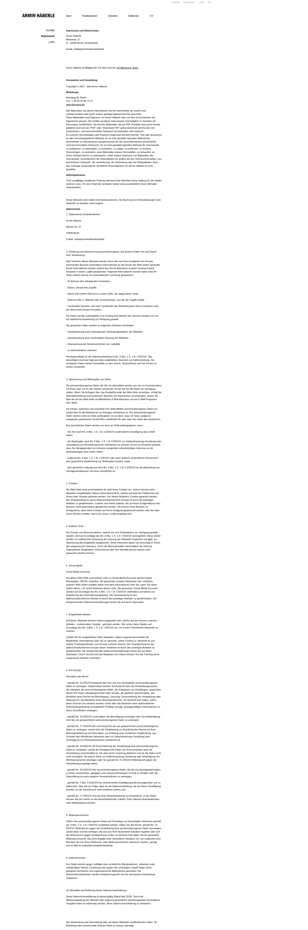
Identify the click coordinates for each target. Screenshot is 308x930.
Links (201, 2)
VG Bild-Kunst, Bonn (127, 67)
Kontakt (176, 2)
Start (68, 15)
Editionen (133, 15)
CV (151, 15)
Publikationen (89, 15)
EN (209, 2)
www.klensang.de (75, 104)
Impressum (189, 2)
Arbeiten (113, 15)
